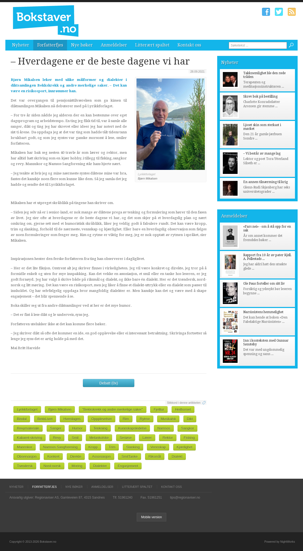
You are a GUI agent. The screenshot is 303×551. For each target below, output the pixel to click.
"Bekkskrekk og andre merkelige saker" (112, 409)
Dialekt (177, 457)
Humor (77, 428)
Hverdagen (71, 419)
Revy (57, 438)
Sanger (55, 428)
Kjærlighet (185, 447)
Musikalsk (168, 419)
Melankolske (99, 438)
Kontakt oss (189, 45)
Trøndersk (25, 466)
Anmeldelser (114, 45)
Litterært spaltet (152, 45)
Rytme (145, 419)
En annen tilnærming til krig (265, 182)
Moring (77, 466)
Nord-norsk (52, 466)
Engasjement (128, 466)
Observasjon (26, 457)
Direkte (75, 457)
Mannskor (24, 447)
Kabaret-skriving (29, 438)
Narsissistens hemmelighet (263, 312)
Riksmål (155, 457)
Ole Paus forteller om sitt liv (264, 283)
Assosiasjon (101, 457)
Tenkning (100, 428)
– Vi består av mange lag (261, 153)
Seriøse (126, 438)
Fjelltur (159, 409)
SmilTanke (129, 457)
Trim (112, 447)
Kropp (93, 447)
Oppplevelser (101, 419)
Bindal (22, 419)
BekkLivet (45, 419)
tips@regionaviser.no (185, 497)
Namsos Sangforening (60, 447)
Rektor (167, 438)
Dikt (190, 419)
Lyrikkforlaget (27, 409)
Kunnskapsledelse (132, 428)
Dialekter (100, 466)
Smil (75, 438)
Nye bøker (82, 45)
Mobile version (151, 517)
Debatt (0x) (108, 383)
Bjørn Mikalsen (59, 409)
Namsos (163, 428)
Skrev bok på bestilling (260, 96)
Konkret (53, 457)
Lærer (147, 438)
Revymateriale (28, 428)
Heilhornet (183, 409)
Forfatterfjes (50, 45)
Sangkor (187, 428)
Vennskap (158, 447)
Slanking (133, 447)
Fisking (189, 438)
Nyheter (20, 45)
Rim (126, 419)
